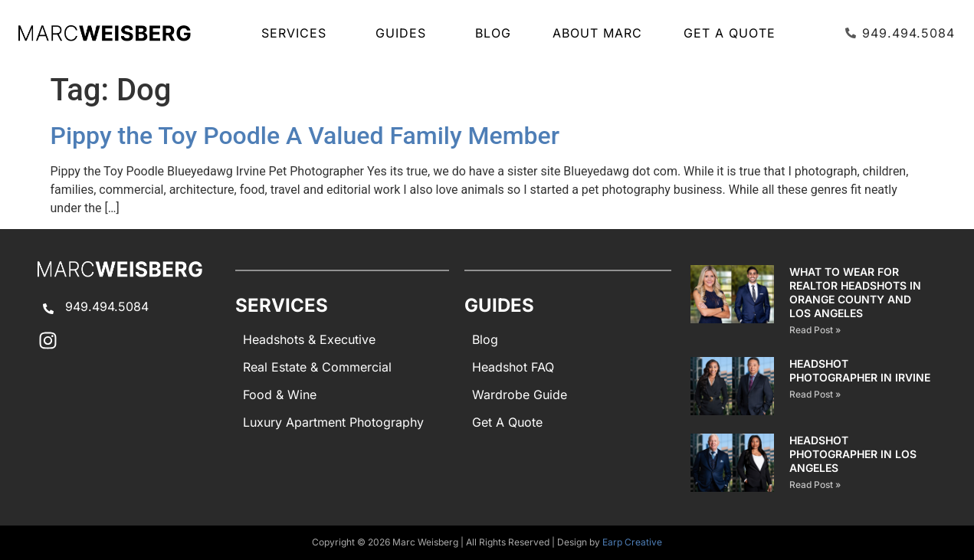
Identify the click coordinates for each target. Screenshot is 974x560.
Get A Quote (730, 33)
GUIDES (404, 33)
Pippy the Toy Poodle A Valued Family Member (305, 135)
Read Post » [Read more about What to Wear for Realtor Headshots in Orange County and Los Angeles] (815, 330)
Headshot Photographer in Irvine (859, 370)
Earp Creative (632, 542)
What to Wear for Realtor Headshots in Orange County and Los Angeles (855, 292)
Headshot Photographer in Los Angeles (853, 454)
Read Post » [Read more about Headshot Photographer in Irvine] (815, 394)
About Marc (597, 33)
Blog (493, 33)
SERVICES (297, 33)
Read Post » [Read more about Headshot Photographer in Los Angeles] (815, 484)
